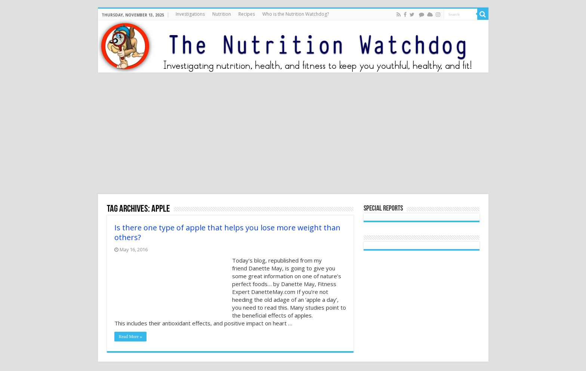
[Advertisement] (293, 134)
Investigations (190, 14)
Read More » (130, 336)
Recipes (246, 14)
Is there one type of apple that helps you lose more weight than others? (227, 232)
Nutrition (221, 14)
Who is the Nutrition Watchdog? (295, 14)
